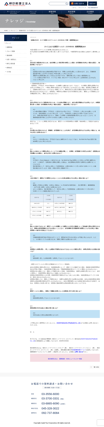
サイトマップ (82, 7)
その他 (9, 71)
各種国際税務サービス (79, 350)
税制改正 (9, 67)
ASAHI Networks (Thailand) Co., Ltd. (69, 323)
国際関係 (9, 47)
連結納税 (9, 55)
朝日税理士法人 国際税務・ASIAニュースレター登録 (65, 359)
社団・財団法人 (11, 59)
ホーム (74, 7)
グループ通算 (11, 51)
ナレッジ (13, 30)
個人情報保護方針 (93, 7)
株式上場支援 (11, 63)
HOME (6, 30)
